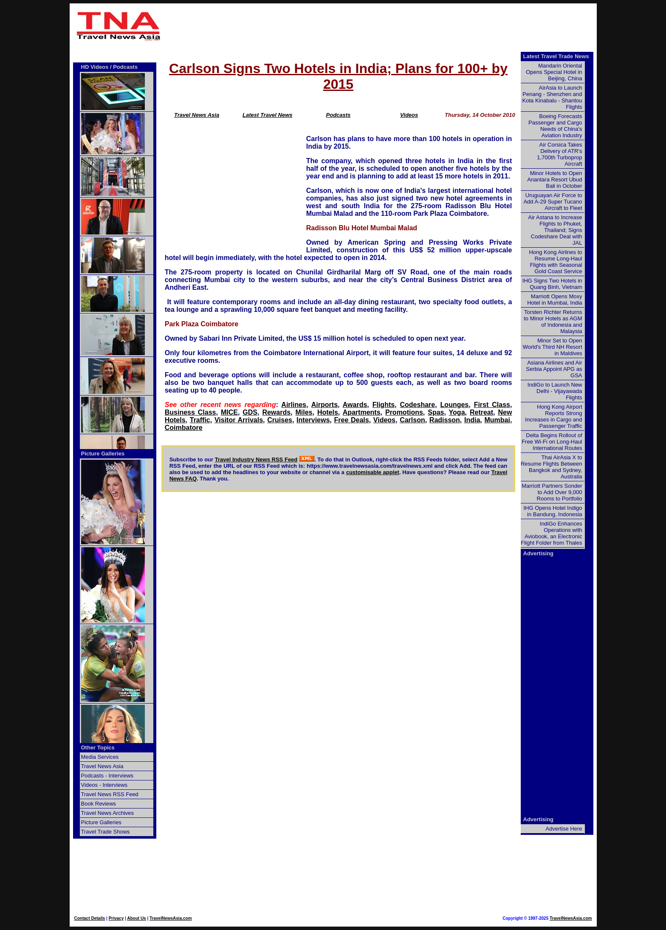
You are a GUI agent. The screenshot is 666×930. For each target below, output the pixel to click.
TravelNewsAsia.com (171, 918)
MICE (229, 412)
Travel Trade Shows (105, 831)
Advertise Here (564, 828)
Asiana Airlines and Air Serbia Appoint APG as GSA (554, 369)
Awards (355, 404)
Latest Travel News (268, 115)
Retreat (481, 412)
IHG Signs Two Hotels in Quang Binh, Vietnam (552, 283)
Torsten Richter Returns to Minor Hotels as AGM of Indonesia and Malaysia (553, 321)
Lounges (454, 404)
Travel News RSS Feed (109, 794)
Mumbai (497, 420)
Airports (324, 404)
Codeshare (417, 404)
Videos (409, 115)
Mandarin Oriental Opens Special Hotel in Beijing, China (554, 72)
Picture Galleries (103, 453)
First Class (492, 404)
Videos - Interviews (104, 785)
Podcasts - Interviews (107, 775)
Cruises (279, 420)
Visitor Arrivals (238, 420)
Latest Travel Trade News (556, 56)
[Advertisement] (380, 26)
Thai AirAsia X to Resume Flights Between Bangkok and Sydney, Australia (551, 467)
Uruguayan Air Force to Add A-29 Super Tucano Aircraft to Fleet (552, 201)
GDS (250, 412)
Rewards (276, 412)
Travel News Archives (107, 813)
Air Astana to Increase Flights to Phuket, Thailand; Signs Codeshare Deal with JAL (555, 230)
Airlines (293, 404)
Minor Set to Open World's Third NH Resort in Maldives (552, 346)
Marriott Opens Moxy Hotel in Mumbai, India (554, 299)
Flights (384, 404)
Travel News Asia (196, 115)
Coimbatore (184, 427)
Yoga (457, 412)
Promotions (404, 412)
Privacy (116, 918)
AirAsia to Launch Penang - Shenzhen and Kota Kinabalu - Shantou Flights (552, 97)
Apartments (362, 412)
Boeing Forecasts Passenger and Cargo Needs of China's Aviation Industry (555, 126)
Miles (304, 412)
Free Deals (351, 420)
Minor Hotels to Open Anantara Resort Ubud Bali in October (554, 179)
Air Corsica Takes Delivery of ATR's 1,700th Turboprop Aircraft (559, 154)
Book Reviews (98, 803)
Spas (436, 412)
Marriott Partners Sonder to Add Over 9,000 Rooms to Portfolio (552, 492)
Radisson (444, 420)
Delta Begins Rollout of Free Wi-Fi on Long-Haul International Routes (552, 441)
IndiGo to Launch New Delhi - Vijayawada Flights (555, 391)
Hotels (327, 412)
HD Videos (95, 67)
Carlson (412, 420)
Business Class (190, 412)
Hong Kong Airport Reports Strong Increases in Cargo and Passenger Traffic (553, 416)
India (472, 420)
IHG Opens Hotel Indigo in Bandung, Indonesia (552, 511)
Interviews (313, 420)
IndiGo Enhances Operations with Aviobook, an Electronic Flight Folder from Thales (551, 533)
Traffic (200, 420)
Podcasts (338, 115)
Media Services (100, 757)
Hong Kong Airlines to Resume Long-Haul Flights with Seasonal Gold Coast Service (555, 261)
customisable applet (372, 472)
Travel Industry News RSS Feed (256, 459)
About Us (136, 918)
